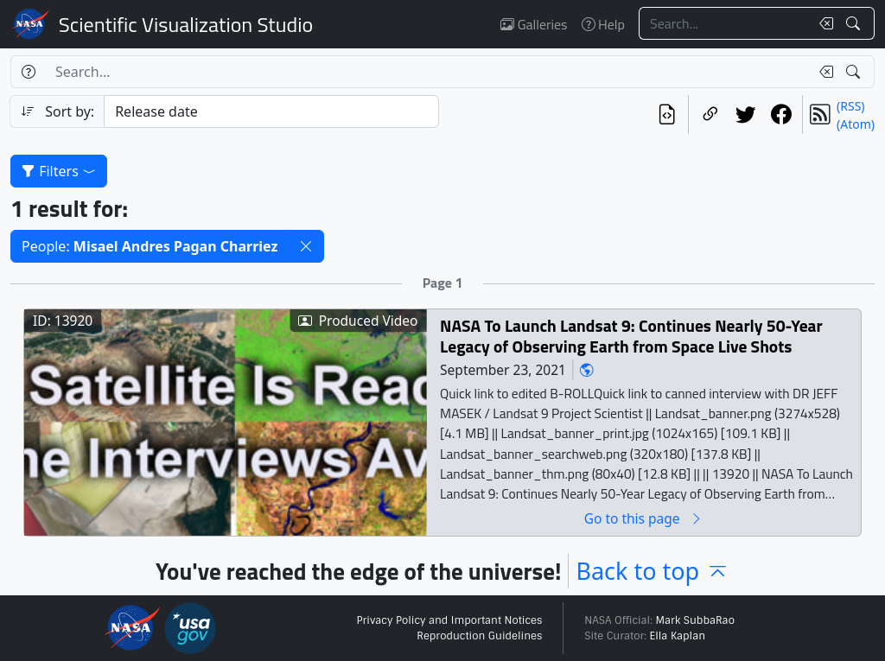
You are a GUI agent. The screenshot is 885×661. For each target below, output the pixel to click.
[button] (306, 246)
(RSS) (850, 106)
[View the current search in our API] (667, 114)
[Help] (28, 71)
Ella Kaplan (678, 636)
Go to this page (644, 518)
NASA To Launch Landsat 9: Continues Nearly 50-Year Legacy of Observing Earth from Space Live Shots (631, 335)
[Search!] (855, 23)
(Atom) (856, 124)
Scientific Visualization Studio (186, 24)
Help (603, 24)
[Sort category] (271, 111)
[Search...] (724, 23)
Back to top (652, 571)
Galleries (533, 24)
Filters (59, 171)
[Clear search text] (823, 23)
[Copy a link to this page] (710, 114)
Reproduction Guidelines (479, 636)
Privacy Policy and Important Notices (449, 620)
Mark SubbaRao (695, 620)
